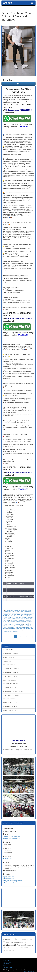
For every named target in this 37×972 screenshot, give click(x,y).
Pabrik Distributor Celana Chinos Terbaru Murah (16, 610)
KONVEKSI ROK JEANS (9, 710)
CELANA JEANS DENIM (9, 699)
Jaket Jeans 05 (8, 950)
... (23, 636)
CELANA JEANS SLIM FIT (10, 680)
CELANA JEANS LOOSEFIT (10, 684)
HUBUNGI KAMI (7, 967)
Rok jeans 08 (17, 942)
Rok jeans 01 (8, 939)
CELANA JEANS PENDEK (10, 676)
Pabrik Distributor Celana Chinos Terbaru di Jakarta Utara (15, 623)
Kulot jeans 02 (24, 948)
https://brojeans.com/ (8, 878)
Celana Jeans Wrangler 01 (11, 948)
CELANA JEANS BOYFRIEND (11, 695)
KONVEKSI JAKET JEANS (10, 702)
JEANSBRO (8, 3)
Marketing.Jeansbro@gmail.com (11, 836)
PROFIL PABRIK (7, 962)
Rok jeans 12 (8, 942)
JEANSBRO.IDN (7, 859)
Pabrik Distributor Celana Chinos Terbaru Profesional (14, 615)
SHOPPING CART (8, 963)
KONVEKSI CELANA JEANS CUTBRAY (13, 691)
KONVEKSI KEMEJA (8, 657)
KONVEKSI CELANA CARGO (11, 653)
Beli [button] (18, 84)
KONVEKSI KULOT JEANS (10, 706)
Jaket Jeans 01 (10, 945)
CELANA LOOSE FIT (8, 650)
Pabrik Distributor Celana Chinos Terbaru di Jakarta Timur (19, 621)
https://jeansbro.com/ (8, 877)
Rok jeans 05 (13, 942)
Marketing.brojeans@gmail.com (11, 838)
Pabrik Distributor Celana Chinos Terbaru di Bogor (19, 628)
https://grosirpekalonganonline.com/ (12, 880)
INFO (4, 965)
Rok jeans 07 (22, 945)
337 (27, 636)
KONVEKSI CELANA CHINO (10, 672)
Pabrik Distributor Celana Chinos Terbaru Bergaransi (20, 614)
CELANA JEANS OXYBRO (10, 665)
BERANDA (6, 960)
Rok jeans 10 (25, 942)
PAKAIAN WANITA (8, 661)
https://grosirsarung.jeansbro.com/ (12, 882)
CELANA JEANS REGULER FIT (11, 668)
